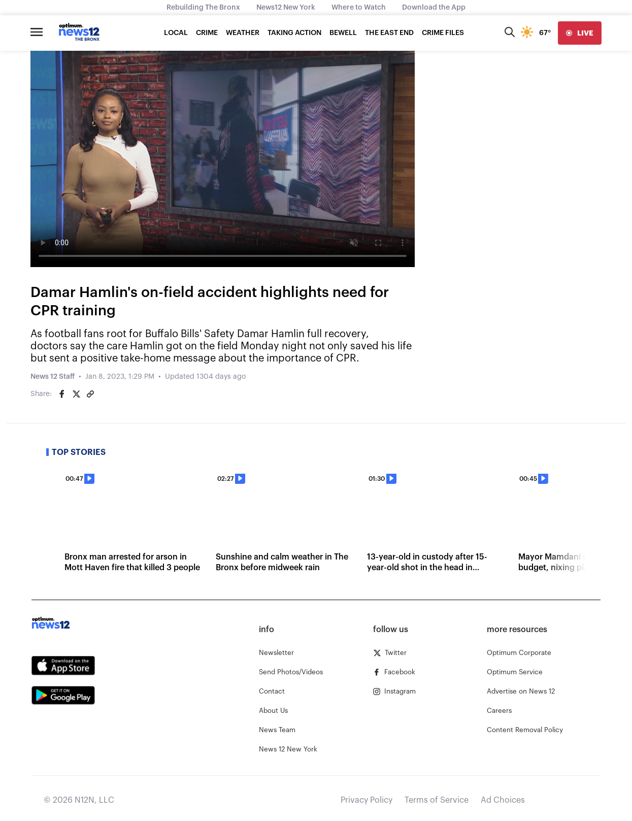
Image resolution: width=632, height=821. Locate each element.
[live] (580, 33)
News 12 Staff (52, 376)
